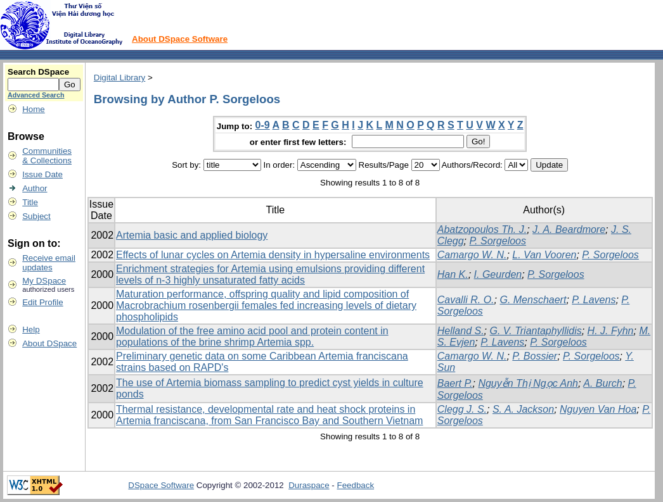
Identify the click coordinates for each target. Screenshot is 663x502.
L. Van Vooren (544, 254)
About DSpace (49, 343)
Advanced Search (36, 95)
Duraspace (308, 485)
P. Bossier (534, 356)
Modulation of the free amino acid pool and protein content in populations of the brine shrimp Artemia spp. (252, 336)
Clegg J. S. (462, 409)
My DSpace (44, 281)
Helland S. (460, 330)
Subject (36, 216)
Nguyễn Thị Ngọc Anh (528, 383)
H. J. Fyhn (611, 330)
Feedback (356, 485)
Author (34, 188)
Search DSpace (38, 72)
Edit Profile (42, 302)
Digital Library (119, 77)
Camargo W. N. (472, 254)
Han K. (452, 274)
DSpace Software (161, 485)
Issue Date (42, 174)
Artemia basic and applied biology (191, 235)
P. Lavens (593, 299)
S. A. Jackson (523, 409)
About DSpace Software (180, 39)
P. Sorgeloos (497, 240)
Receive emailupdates (48, 262)
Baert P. (455, 383)
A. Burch (602, 383)
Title (30, 202)
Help (30, 329)
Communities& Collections (47, 155)
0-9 (262, 125)
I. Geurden (498, 274)
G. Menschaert (532, 299)
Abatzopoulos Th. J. (482, 229)
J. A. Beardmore (568, 229)
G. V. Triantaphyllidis (535, 330)
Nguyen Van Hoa (598, 409)
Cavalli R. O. (465, 299)
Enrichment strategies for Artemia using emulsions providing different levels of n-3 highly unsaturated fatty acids (270, 274)
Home (33, 109)
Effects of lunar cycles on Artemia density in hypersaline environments (273, 254)
